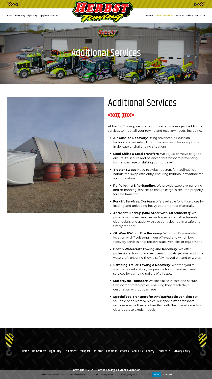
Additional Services (164, 16)
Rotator (149, 16)
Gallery (189, 16)
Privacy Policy (182, 351)
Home (9, 16)
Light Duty (32, 16)
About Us (180, 16)
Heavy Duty (20, 16)
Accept (156, 374)
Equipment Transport (50, 16)
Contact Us (200, 16)
